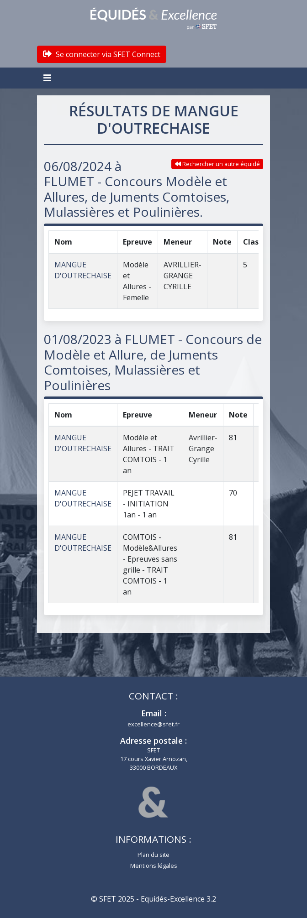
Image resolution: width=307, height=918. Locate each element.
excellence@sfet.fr (153, 724)
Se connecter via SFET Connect (101, 54)
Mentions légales (153, 865)
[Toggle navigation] (48, 78)
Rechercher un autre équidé (217, 164)
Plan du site (153, 854)
